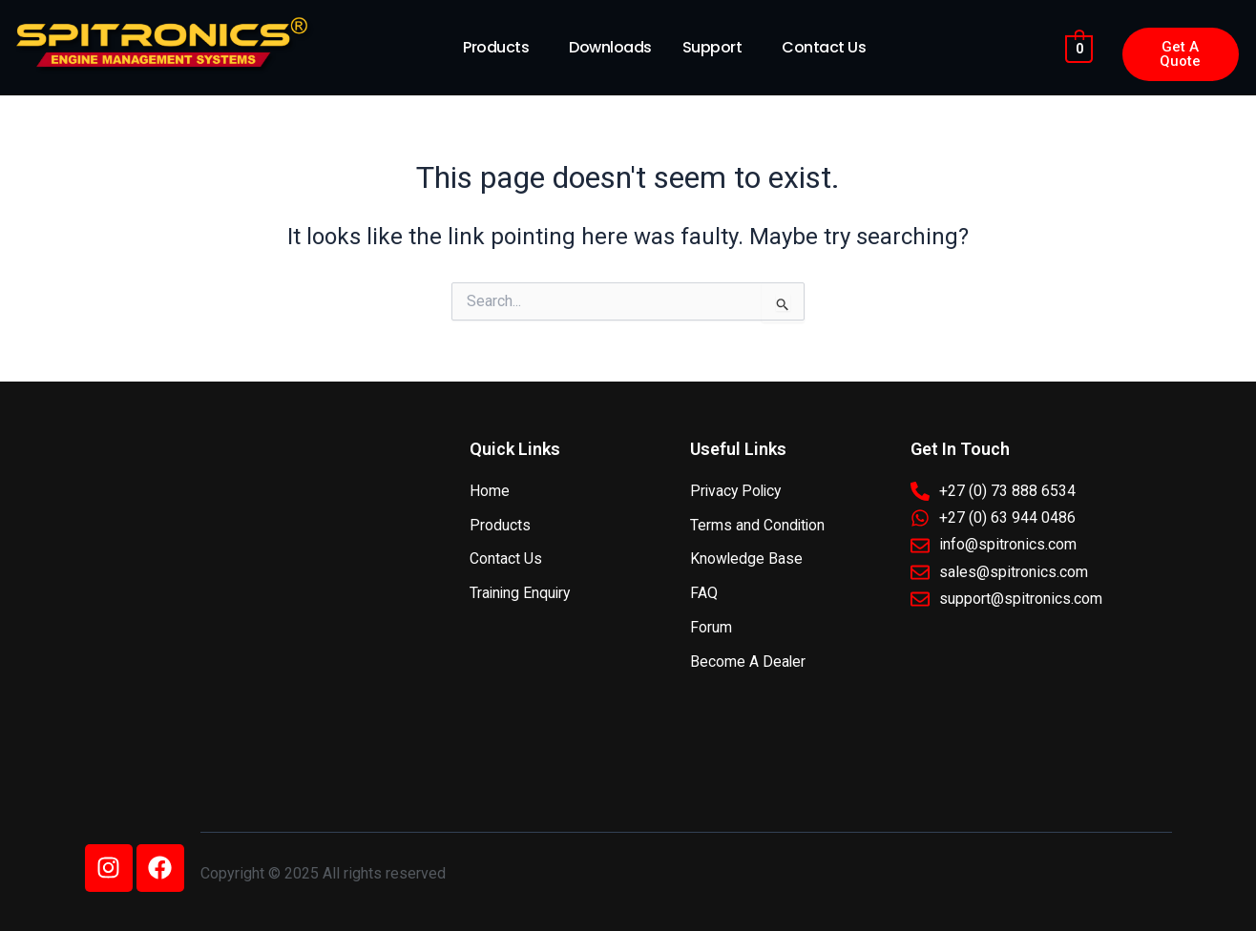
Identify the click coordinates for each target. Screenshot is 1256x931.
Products (496, 47)
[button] (501, 48)
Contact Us (824, 47)
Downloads (610, 47)
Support (712, 47)
